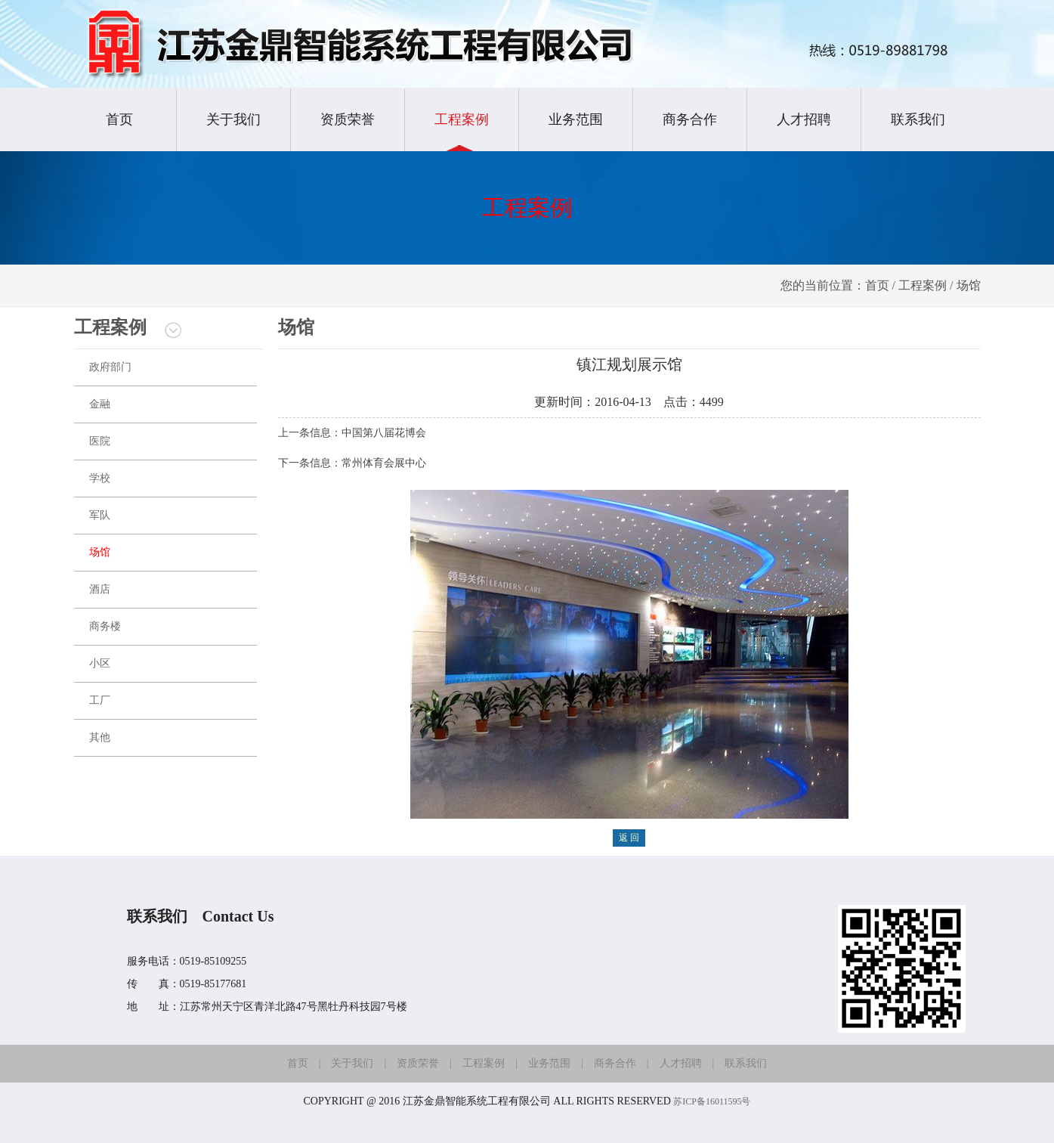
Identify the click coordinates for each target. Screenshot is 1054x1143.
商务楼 (105, 626)
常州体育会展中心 (384, 463)
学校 (99, 478)
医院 (99, 441)
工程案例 (461, 119)
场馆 (99, 552)
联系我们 (918, 119)
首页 (119, 119)
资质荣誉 (347, 119)
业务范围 (576, 119)
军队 (99, 515)
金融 (99, 404)
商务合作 (690, 119)
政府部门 (110, 367)
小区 (99, 663)
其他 (99, 737)
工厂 (99, 700)
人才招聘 (804, 119)
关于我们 (233, 119)
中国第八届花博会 (384, 432)
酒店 (99, 589)
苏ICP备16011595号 (711, 1101)
